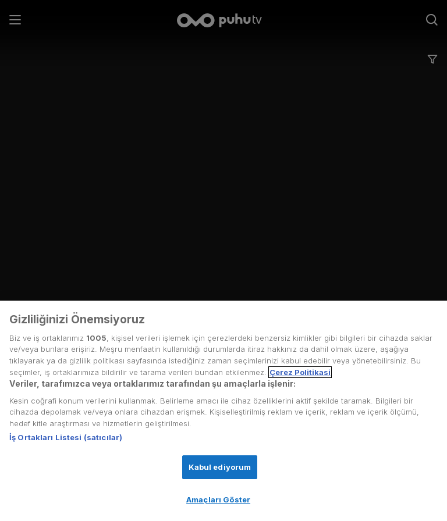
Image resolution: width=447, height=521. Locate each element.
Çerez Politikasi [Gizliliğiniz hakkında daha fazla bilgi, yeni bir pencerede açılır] (300, 372)
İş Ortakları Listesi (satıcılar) (65, 437)
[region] (223, 411)
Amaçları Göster (218, 499)
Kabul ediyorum (220, 467)
